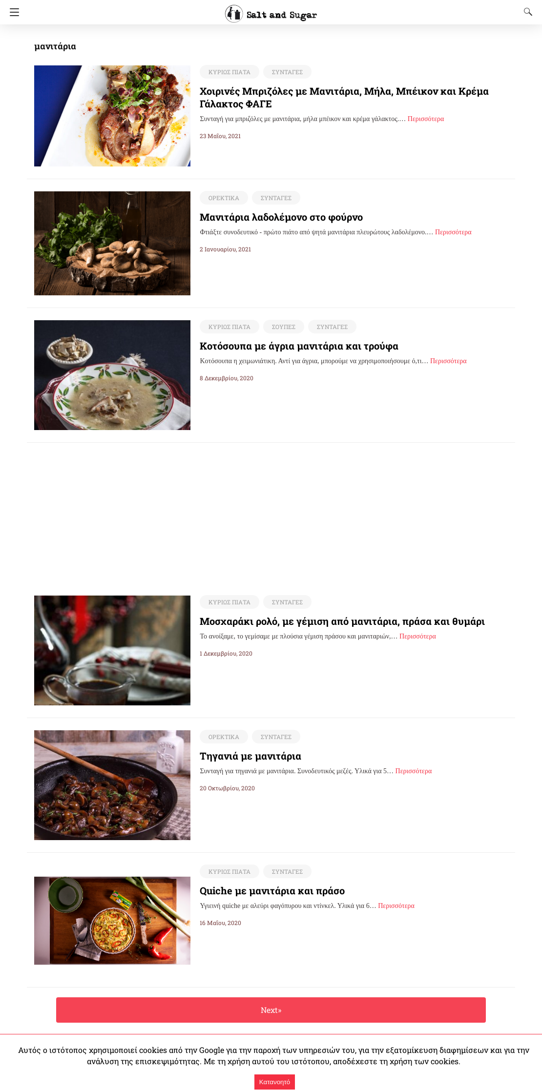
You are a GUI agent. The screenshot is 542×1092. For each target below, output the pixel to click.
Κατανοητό (274, 1082)
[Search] (526, 11)
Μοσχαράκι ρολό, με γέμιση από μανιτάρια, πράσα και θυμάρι (329, 621)
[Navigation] (12, 12)
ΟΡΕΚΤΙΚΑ (222, 197)
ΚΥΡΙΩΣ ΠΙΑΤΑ (228, 71)
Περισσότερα (426, 119)
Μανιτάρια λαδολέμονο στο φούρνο (273, 216)
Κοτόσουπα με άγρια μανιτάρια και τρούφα (290, 345)
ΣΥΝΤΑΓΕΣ (285, 71)
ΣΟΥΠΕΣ (281, 326)
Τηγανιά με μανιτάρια (245, 756)
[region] (271, 511)
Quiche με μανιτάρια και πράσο (265, 891)
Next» (270, 1010)
